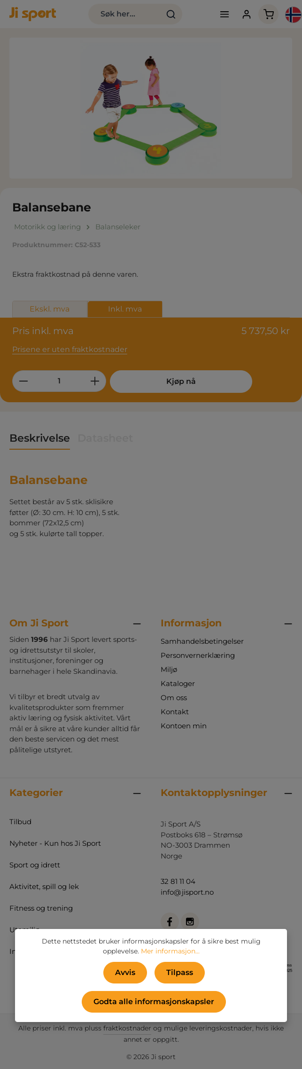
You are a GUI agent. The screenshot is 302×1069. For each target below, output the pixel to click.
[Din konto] (246, 14)
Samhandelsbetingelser (202, 641)
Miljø (169, 669)
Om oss (174, 697)
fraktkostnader (127, 1028)
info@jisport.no (187, 892)
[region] (151, 108)
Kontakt (175, 711)
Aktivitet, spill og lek (44, 886)
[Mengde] (59, 381)
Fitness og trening (41, 908)
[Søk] (171, 14)
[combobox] (124, 14)
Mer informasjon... (170, 951)
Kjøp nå (180, 381)
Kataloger (178, 683)
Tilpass (179, 972)
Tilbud (20, 821)
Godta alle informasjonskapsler (153, 1001)
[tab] (39, 438)
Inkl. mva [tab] (125, 308)
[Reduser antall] (23, 381)
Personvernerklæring (198, 655)
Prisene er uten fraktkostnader (69, 349)
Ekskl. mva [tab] (50, 308)
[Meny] (224, 14)
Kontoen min (184, 725)
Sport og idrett (34, 864)
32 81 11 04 (178, 881)
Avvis (125, 972)
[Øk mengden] (95, 381)
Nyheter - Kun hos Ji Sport (55, 843)
